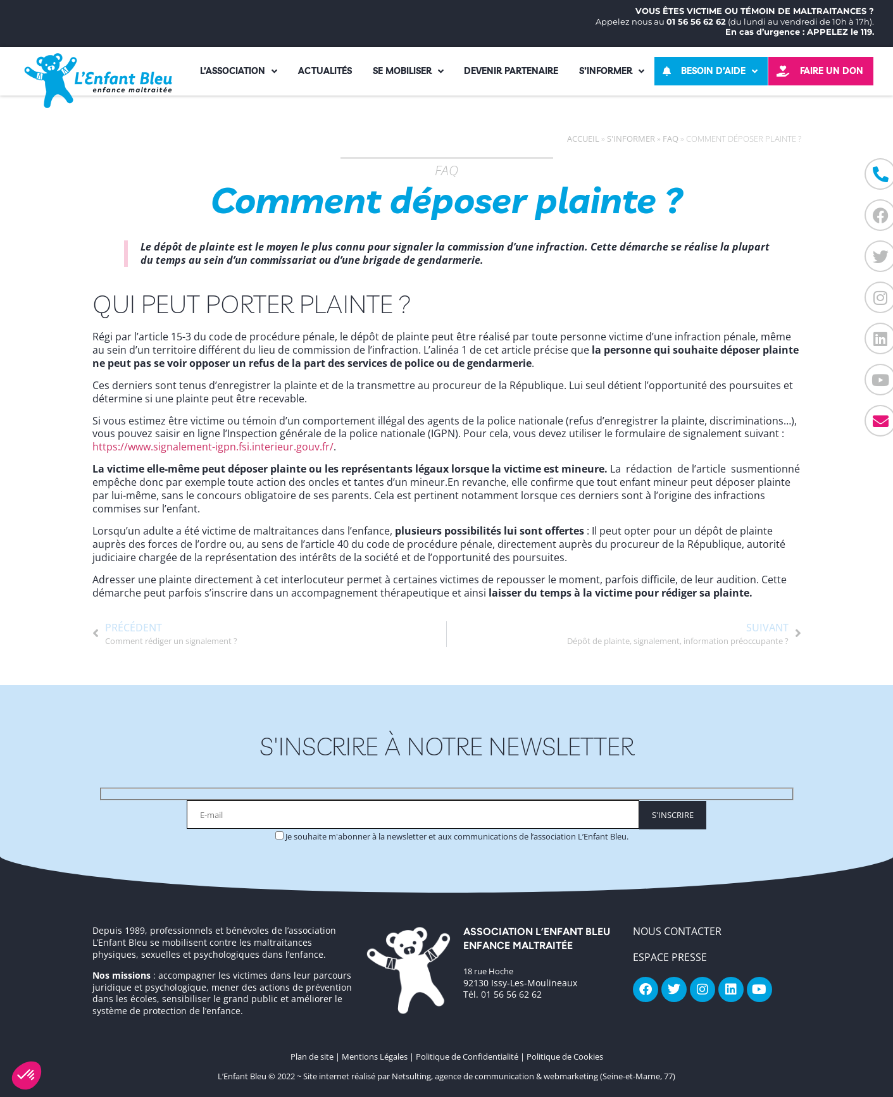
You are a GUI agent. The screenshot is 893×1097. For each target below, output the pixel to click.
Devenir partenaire (511, 71)
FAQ (670, 138)
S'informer (631, 138)
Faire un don (831, 71)
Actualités (325, 71)
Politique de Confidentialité (467, 1056)
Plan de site (312, 1056)
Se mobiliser (408, 71)
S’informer (611, 71)
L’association (238, 71)
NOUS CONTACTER (677, 931)
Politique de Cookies (565, 1056)
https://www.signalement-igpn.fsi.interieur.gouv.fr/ (213, 447)
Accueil (583, 138)
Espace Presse (670, 957)
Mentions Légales (375, 1056)
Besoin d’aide (719, 71)
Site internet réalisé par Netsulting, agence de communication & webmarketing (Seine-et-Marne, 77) (489, 1076)
